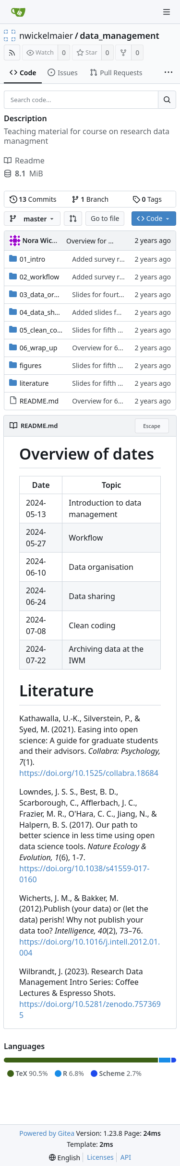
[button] (73, 218)
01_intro (33, 259)
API (125, 1157)
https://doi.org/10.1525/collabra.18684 (88, 773)
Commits (33, 199)
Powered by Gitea (46, 1133)
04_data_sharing (46, 312)
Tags (147, 199)
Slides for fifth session (106, 330)
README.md (39, 400)
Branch (90, 199)
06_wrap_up (39, 347)
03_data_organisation (53, 294)
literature (34, 383)
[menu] (64, 1157)
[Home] (18, 12)
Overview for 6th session (105, 240)
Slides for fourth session (110, 294)
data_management (119, 35)
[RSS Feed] (12, 52)
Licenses (100, 1157)
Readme (24, 160)
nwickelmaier (46, 35)
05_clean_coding (46, 330)
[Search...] (167, 100)
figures (31, 365)
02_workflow (40, 276)
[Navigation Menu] (166, 12)
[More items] (168, 72)
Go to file (105, 218)
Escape (151, 425)
